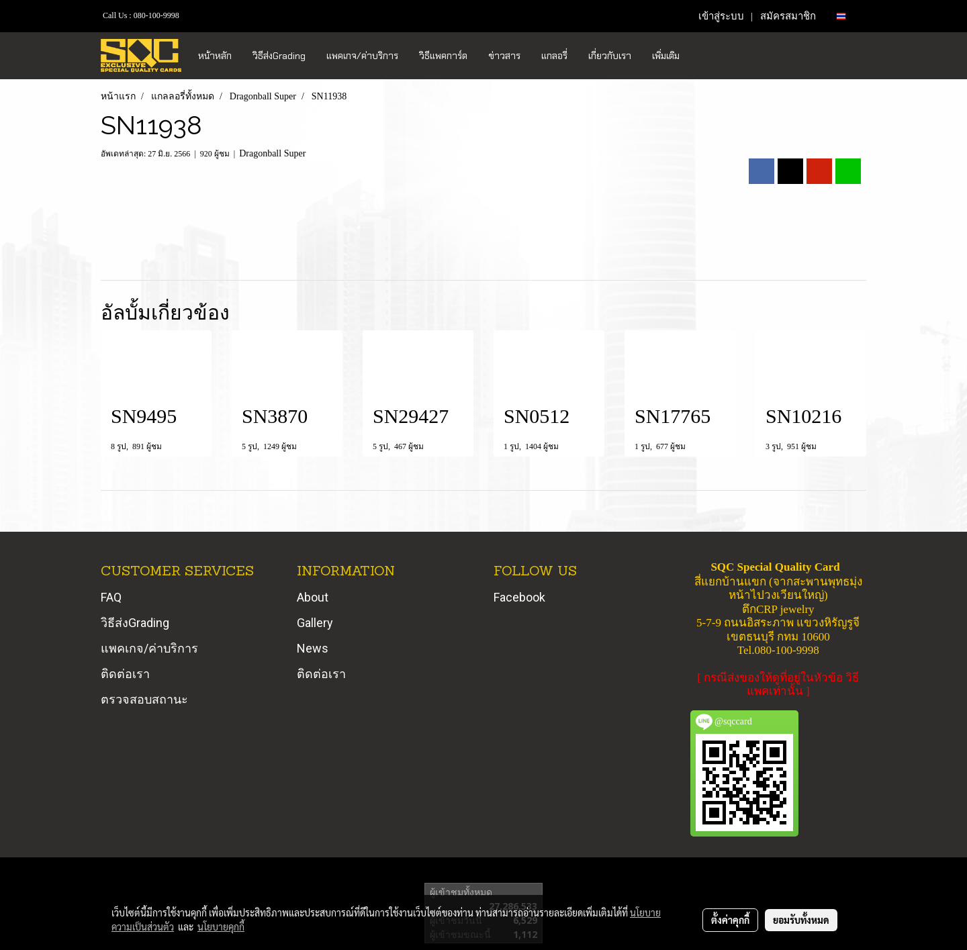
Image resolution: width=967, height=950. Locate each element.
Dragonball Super (272, 153)
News (312, 648)
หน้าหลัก (215, 56)
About (312, 597)
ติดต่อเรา (125, 674)
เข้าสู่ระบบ (721, 16)
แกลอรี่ (554, 56)
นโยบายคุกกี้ (220, 926)
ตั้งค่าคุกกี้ (730, 920)
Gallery (315, 623)
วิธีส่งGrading (279, 56)
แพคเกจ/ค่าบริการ (362, 56)
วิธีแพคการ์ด (443, 56)
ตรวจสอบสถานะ (144, 699)
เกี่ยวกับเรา (609, 56)
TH (846, 15)
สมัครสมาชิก (788, 16)
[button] (701, 55)
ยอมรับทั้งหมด (801, 920)
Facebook (519, 597)
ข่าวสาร (504, 56)
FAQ (111, 597)
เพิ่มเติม (666, 56)
